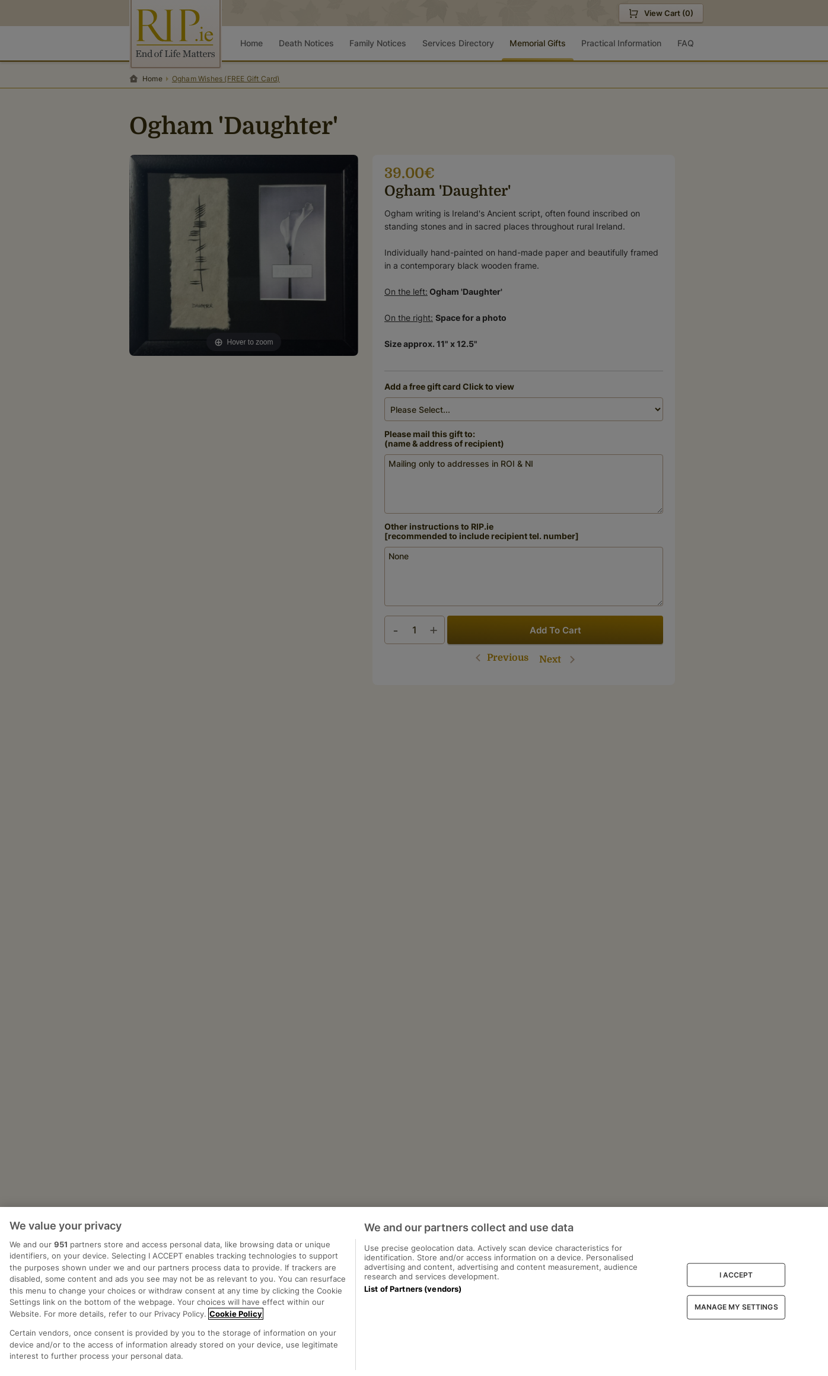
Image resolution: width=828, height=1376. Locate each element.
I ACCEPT (736, 1274)
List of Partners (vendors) (412, 1289)
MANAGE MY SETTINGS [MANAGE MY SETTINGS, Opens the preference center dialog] (736, 1306)
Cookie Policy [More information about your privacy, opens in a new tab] (235, 1313)
